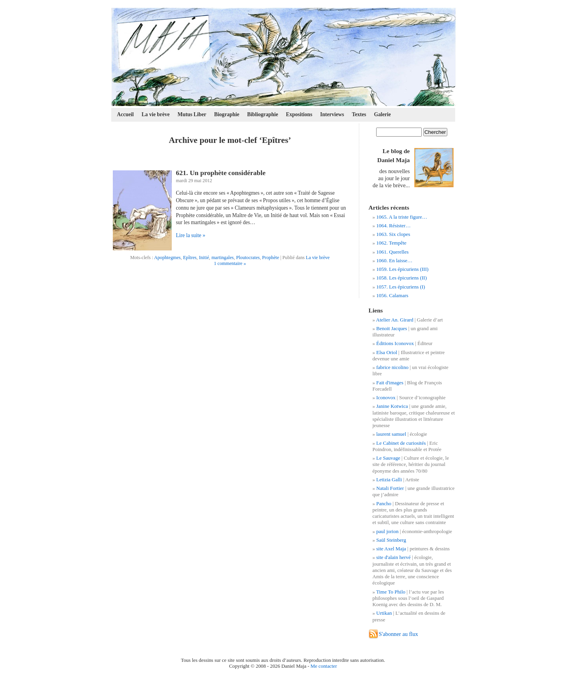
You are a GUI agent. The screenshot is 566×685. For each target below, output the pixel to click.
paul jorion (387, 531)
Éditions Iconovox (395, 343)
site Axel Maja (391, 549)
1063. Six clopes (393, 234)
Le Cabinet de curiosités (401, 443)
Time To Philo (390, 592)
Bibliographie (262, 114)
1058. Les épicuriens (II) (401, 278)
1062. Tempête (391, 243)
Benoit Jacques (391, 328)
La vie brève (155, 114)
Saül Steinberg (391, 540)
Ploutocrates (248, 257)
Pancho (383, 503)
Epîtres (190, 257)
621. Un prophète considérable (221, 173)
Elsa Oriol (386, 352)
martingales (222, 257)
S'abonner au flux (398, 634)
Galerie (382, 114)
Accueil (125, 114)
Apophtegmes (167, 257)
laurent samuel (391, 434)
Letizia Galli (389, 479)
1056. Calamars (392, 295)
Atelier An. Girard (394, 320)
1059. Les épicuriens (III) (402, 269)
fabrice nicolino (392, 367)
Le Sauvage (388, 458)
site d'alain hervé (393, 557)
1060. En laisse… (394, 260)
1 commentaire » (230, 263)
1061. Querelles (392, 252)
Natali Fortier (390, 488)
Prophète (270, 257)
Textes (359, 114)
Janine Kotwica (392, 406)
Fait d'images (389, 382)
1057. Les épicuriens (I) (400, 287)
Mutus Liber (192, 114)
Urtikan (384, 613)
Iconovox (385, 397)
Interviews (332, 114)
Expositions (299, 114)
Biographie (226, 114)
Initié (204, 257)
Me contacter (324, 666)
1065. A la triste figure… (401, 217)
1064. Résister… (393, 225)
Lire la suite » (191, 235)
